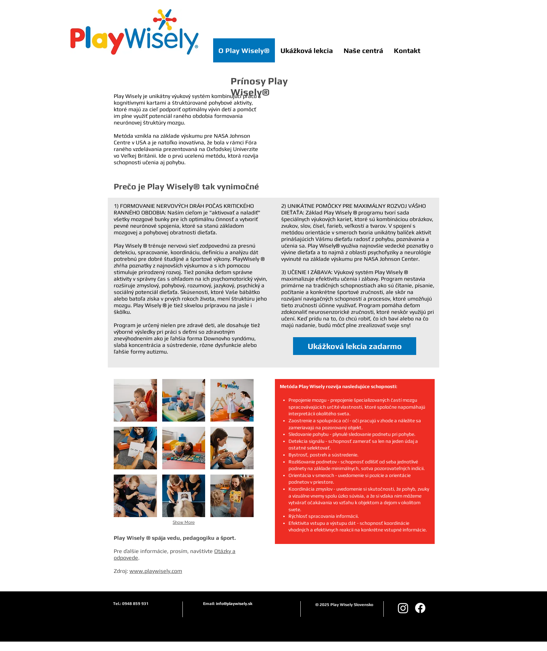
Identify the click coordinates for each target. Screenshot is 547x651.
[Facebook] (420, 608)
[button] (135, 400)
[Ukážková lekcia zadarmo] (354, 346)
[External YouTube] (361, 133)
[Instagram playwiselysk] (403, 608)
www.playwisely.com (155, 571)
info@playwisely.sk (234, 603)
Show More (184, 522)
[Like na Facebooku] (423, 5)
